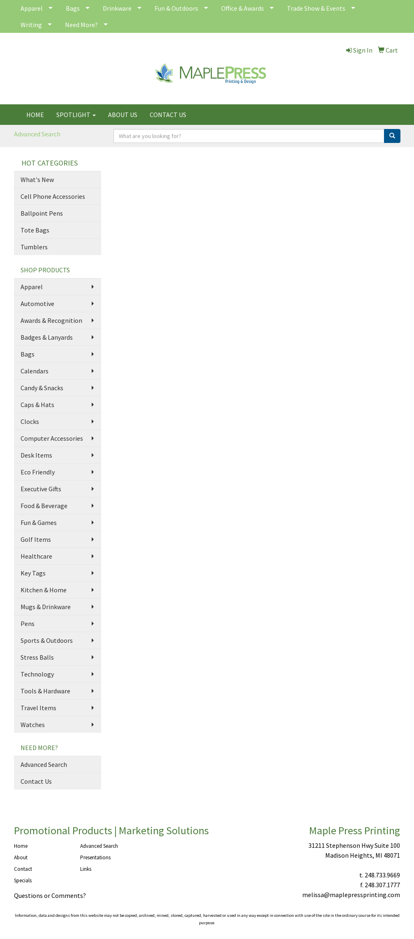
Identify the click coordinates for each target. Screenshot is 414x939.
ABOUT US (122, 114)
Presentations (95, 857)
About (21, 857)
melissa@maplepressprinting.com (351, 895)
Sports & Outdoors (47, 640)
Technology (37, 674)
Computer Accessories (52, 438)
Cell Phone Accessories (53, 196)
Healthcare (36, 556)
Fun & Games (39, 522)
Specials (23, 880)
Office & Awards (242, 8)
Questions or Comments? (50, 895)
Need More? (81, 25)
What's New (37, 179)
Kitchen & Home (44, 590)
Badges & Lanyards (47, 337)
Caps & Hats (37, 404)
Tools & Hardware (45, 691)
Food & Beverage (44, 506)
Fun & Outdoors (176, 8)
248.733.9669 (382, 875)
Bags (73, 8)
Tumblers (34, 247)
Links (85, 868)
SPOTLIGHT (76, 114)
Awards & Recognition (51, 320)
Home (21, 845)
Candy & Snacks (42, 388)
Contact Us (36, 781)
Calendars (35, 371)
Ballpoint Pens (42, 213)
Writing (31, 25)
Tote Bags (35, 230)
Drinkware (117, 8)
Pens (28, 623)
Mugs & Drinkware (46, 607)
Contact (23, 868)
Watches (33, 724)
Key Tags (33, 573)
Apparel (32, 8)
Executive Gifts (41, 489)
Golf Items (36, 539)
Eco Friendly (38, 472)
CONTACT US (168, 114)
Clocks (30, 421)
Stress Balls (37, 657)
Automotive (37, 303)
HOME (35, 114)
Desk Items (36, 455)
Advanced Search (37, 134)
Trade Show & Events (316, 8)
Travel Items (38, 708)
